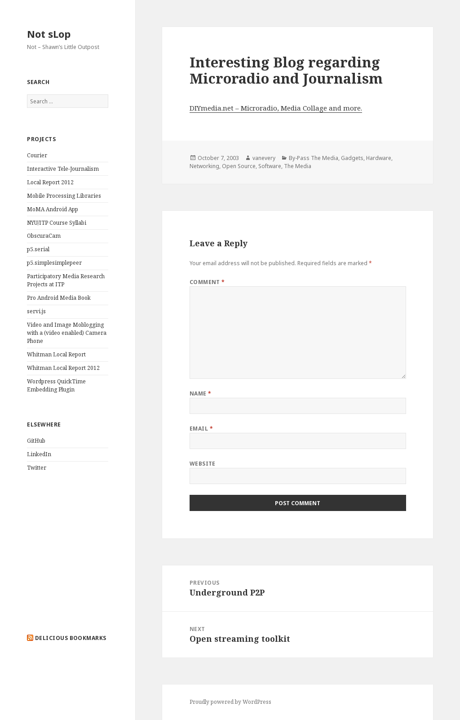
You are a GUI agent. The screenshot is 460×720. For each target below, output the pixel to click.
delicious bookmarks (70, 638)
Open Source (239, 166)
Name (201, 393)
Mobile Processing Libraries (64, 196)
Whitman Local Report (56, 354)
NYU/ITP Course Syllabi (56, 223)
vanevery (263, 158)
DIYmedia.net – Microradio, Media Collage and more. (276, 107)
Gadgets (352, 158)
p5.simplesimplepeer (54, 263)
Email (201, 428)
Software (269, 166)
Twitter (36, 467)
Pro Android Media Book (59, 298)
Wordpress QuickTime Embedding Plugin (56, 385)
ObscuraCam (44, 236)
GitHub (36, 440)
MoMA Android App (52, 209)
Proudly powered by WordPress (230, 702)
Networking (204, 166)
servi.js (36, 311)
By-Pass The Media (313, 158)
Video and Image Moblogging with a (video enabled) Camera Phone (66, 333)
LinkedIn (39, 454)
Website (203, 463)
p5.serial (38, 249)
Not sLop (49, 33)
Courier (37, 155)
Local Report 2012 (50, 182)
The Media (297, 166)
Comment (207, 282)
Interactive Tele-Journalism (63, 169)
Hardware (378, 158)
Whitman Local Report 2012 (63, 368)
